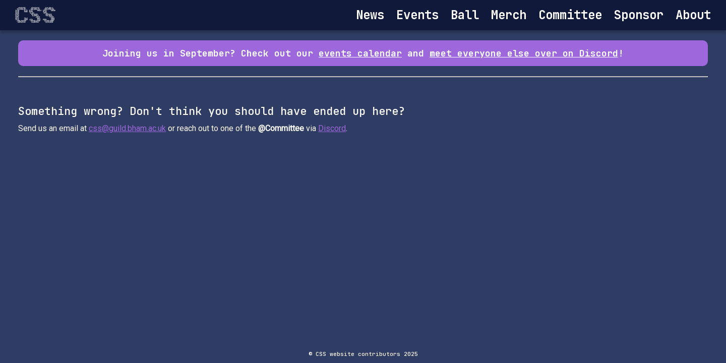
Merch (508, 15)
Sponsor (638, 15)
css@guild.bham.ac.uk (127, 128)
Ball (465, 15)
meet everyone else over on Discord (524, 53)
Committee (570, 15)
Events (417, 15)
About (693, 15)
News (370, 15)
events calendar (360, 53)
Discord (332, 128)
